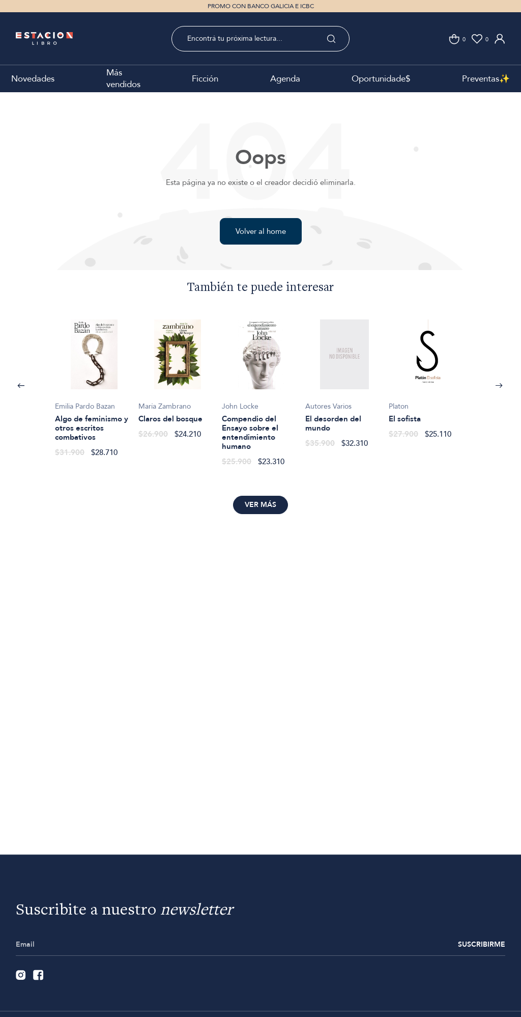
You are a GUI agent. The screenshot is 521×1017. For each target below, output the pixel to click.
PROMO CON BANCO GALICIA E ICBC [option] (261, 6)
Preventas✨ (486, 79)
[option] (94, 382)
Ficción (205, 79)
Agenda (285, 79)
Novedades (32, 79)
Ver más (260, 505)
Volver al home (261, 231)
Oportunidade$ (381, 79)
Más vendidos (123, 78)
